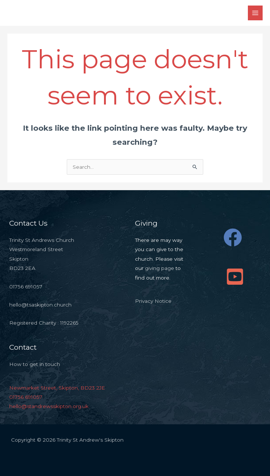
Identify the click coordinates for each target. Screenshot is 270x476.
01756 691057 (25, 397)
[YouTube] (235, 276)
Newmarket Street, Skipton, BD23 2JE (57, 388)
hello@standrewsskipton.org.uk (49, 406)
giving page (159, 268)
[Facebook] (232, 237)
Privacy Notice (153, 301)
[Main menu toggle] (255, 13)
